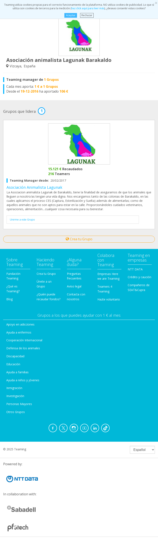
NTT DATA (135, 269)
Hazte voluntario (108, 299)
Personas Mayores (19, 404)
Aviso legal (74, 286)
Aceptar (71, 15)
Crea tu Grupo (79, 239)
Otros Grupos (15, 412)
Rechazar (86, 15)
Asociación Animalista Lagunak (34, 187)
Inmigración (14, 388)
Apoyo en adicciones (20, 324)
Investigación (15, 396)
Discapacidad (15, 356)
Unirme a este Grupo (22, 219)
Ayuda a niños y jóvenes (22, 380)
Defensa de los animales (23, 348)
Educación (13, 364)
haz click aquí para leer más (87, 8)
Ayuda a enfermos (18, 332)
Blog (9, 299)
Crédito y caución (139, 277)
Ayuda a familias (17, 372)
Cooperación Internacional (24, 340)
